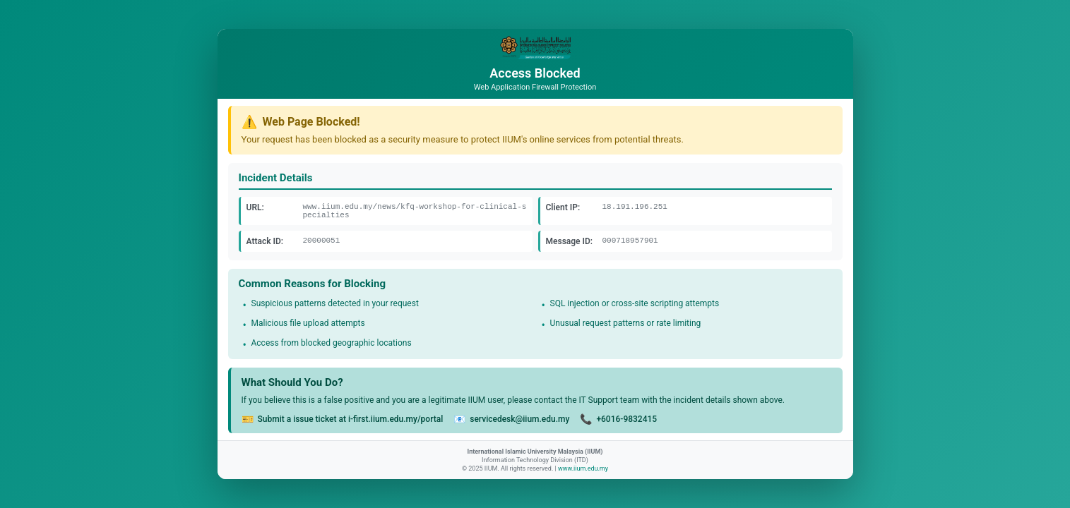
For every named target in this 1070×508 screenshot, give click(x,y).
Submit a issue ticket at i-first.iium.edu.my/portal (351, 419)
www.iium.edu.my (583, 468)
